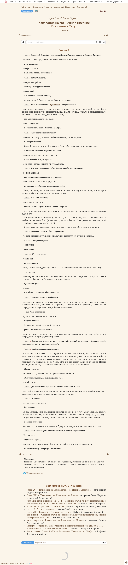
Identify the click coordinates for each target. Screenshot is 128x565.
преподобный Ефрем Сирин (62, 18)
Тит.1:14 (27, 387)
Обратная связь (40, 542)
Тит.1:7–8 (50, 223)
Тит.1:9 (26, 231)
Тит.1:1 (26, 55)
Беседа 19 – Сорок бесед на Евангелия (45, 506)
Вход (103, 11)
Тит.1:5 (26, 168)
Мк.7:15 (100, 415)
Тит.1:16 (27, 431)
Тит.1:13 (27, 349)
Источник (63, 30)
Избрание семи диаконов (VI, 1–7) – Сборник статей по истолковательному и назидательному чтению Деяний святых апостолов (66, 502)
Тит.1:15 (27, 398)
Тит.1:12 (27, 341)
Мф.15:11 (91, 415)
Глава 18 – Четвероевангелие (41, 509)
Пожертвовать (27, 11)
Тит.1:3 (26, 104)
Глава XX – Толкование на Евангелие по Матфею (54, 495)
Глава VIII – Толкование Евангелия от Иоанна (49, 512)
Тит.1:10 (27, 254)
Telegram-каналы (34, 473)
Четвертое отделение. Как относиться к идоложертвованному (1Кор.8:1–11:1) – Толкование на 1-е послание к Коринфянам (66, 527)
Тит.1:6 (26, 198)
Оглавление (26, 35)
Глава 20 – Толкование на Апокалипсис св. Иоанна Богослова (59, 489)
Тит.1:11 (27, 297)
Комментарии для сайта (16, 563)
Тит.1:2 (26, 78)
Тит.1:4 (26, 133)
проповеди (55, 104)
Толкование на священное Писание (63, 23)
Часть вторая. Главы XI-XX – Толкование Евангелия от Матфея (61, 531)
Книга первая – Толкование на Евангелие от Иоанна (56, 520)
